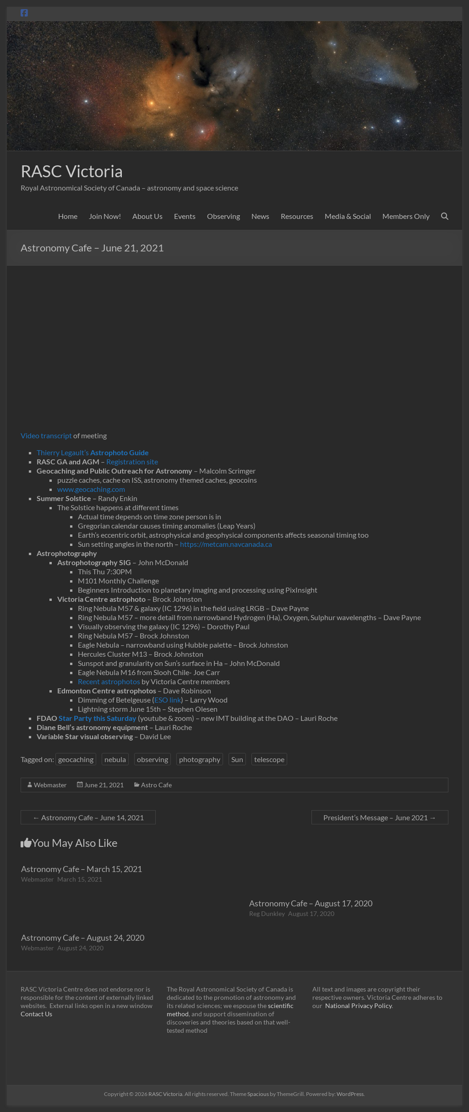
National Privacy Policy (358, 1005)
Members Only (406, 216)
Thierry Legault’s (93, 452)
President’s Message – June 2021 (379, 817)
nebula (115, 759)
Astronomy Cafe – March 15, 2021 (81, 869)
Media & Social (348, 216)
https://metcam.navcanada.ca (226, 544)
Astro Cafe (156, 785)
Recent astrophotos (109, 681)
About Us (147, 216)
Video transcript (46, 435)
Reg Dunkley (267, 913)
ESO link (167, 699)
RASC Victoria (72, 171)
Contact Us (36, 1014)
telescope (269, 759)
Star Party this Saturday (97, 718)
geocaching (75, 759)
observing (152, 759)
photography (199, 759)
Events (185, 216)
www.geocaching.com (91, 489)
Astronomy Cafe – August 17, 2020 (310, 903)
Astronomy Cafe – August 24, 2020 (82, 937)
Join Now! (105, 216)
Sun (237, 759)
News (260, 216)
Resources (297, 216)
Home (67, 216)
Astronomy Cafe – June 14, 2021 (88, 817)
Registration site (132, 461)
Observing (223, 216)
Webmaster (50, 785)
